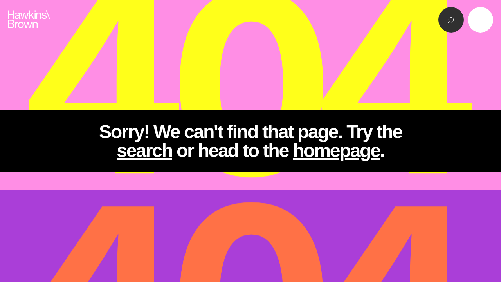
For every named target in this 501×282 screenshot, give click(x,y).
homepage (336, 150)
